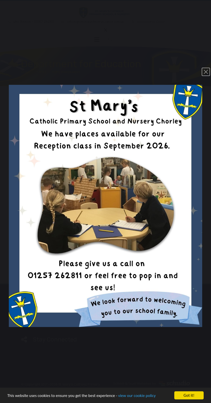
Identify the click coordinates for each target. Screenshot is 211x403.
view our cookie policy (137, 396)
